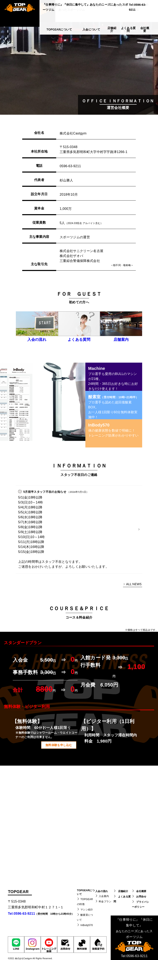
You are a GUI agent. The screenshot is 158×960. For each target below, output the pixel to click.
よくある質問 (128, 29)
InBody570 (86, 925)
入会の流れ (101, 891)
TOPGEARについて (59, 29)
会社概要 (141, 891)
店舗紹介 (123, 891)
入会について (91, 29)
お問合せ (141, 896)
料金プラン (105, 901)
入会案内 (104, 896)
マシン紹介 (86, 909)
